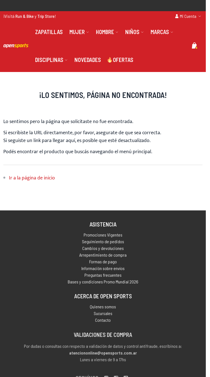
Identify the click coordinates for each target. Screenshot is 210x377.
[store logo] (15, 45)
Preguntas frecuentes (103, 275)
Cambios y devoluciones (103, 249)
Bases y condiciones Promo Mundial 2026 (103, 282)
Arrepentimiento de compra (103, 255)
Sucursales (103, 314)
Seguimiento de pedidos (103, 242)
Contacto (103, 321)
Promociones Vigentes (103, 235)
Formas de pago (103, 262)
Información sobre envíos (103, 269)
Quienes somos (103, 308)
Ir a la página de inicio (32, 178)
